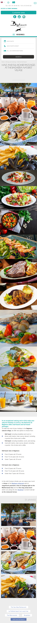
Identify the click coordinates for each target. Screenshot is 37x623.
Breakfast (27, 615)
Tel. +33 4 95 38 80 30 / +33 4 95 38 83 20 (18, 6)
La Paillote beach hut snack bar (18, 611)
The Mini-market (12, 615)
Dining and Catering (11, 62)
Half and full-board (22, 62)
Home (2, 62)
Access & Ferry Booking (9, 8)
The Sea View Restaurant (18, 607)
